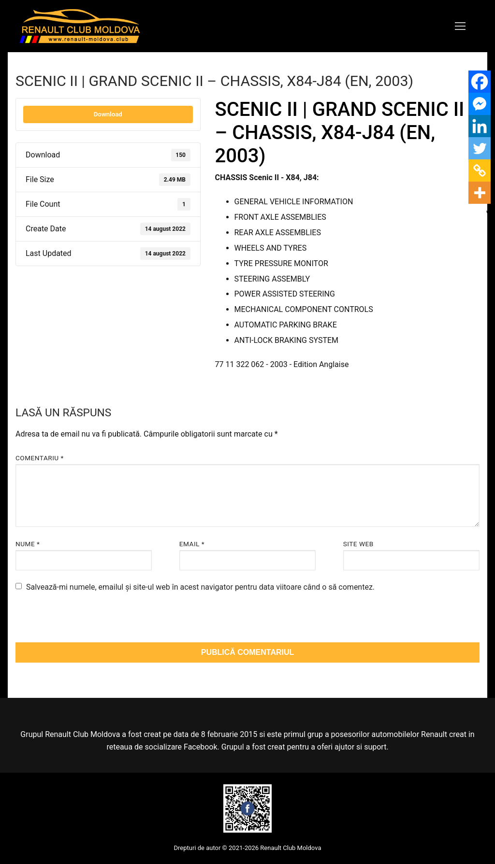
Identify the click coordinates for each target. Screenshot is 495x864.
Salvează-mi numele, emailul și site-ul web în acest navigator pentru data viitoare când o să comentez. (200, 587)
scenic (230, 384)
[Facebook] (479, 82)
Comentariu (39, 458)
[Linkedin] (479, 126)
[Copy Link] (479, 170)
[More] (479, 193)
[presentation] (81, 621)
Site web (358, 544)
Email (191, 544)
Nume (27, 544)
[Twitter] (479, 148)
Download (108, 114)
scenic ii (267, 384)
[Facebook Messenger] (479, 104)
